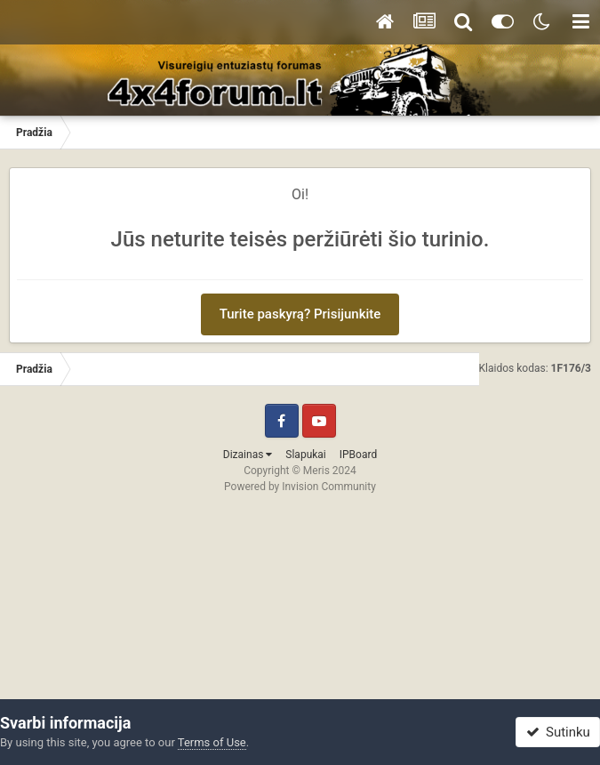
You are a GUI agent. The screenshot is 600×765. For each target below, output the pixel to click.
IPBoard (358, 454)
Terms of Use (212, 742)
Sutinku (558, 732)
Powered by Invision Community (300, 486)
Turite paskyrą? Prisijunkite (300, 314)
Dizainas (248, 454)
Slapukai (305, 454)
